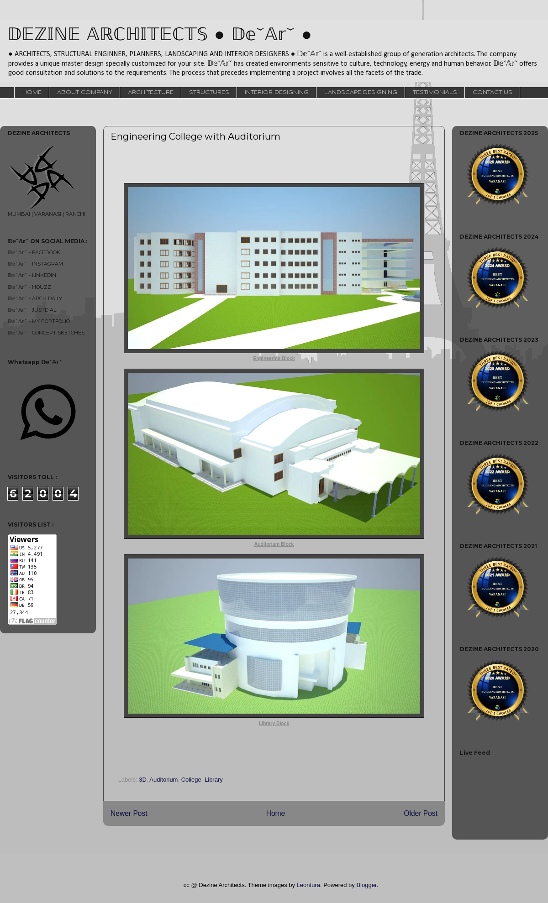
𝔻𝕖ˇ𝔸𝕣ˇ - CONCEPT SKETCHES (46, 332)
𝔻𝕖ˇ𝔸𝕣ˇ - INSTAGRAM (35, 264)
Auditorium (163, 779)
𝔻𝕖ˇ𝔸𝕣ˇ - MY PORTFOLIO (39, 321)
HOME (32, 92)
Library (214, 779)
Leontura (308, 885)
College (191, 779)
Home (275, 813)
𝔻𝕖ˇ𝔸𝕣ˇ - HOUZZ (29, 287)
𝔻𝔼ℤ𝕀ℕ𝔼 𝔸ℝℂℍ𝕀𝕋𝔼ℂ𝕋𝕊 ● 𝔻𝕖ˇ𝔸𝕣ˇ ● (159, 35)
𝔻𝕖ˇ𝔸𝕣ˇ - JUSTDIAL (32, 310)
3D (143, 779)
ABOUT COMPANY (84, 92)
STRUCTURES (209, 92)
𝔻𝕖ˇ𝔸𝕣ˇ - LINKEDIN (32, 275)
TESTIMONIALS (435, 92)
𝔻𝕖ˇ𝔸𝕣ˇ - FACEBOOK (34, 252)
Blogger (366, 885)
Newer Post (129, 813)
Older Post (420, 813)
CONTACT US (492, 92)
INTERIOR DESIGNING (277, 92)
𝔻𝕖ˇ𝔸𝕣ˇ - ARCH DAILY (35, 298)
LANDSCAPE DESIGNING (360, 92)
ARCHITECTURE (151, 92)
